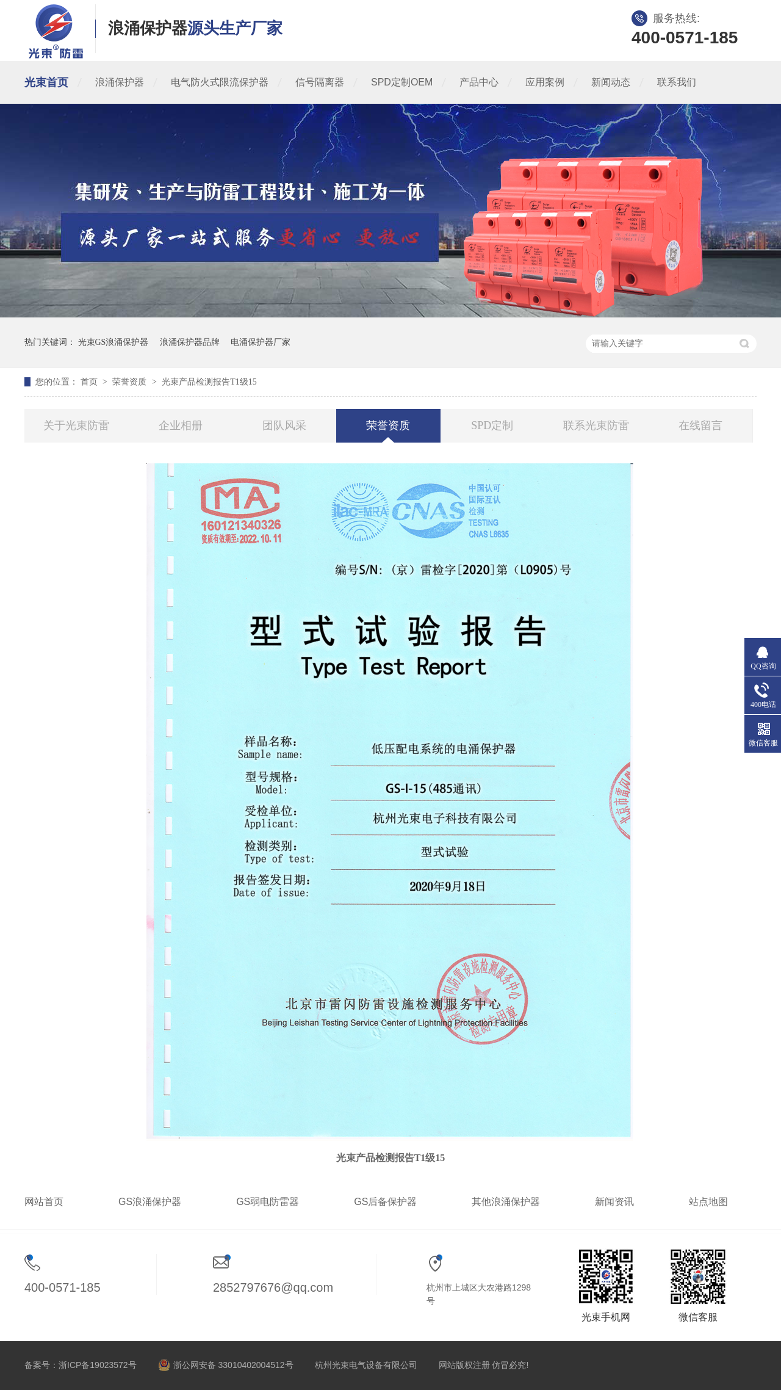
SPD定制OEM (402, 82)
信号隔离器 (319, 82)
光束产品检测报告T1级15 (209, 381)
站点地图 (708, 1201)
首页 (90, 381)
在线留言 (700, 425)
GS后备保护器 (385, 1201)
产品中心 (478, 82)
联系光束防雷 (596, 425)
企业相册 (181, 425)
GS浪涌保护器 (149, 1201)
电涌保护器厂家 (260, 342)
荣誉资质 (130, 381)
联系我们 (676, 82)
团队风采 (284, 425)
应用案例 (544, 82)
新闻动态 (610, 82)
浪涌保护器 (119, 82)
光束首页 (46, 82)
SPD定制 (492, 425)
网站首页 (43, 1201)
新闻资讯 (614, 1201)
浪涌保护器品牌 (190, 342)
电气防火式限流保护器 (219, 82)
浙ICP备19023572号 (98, 1365)
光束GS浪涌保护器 (113, 342)
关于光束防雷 (76, 425)
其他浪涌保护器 (506, 1201)
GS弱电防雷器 (267, 1201)
